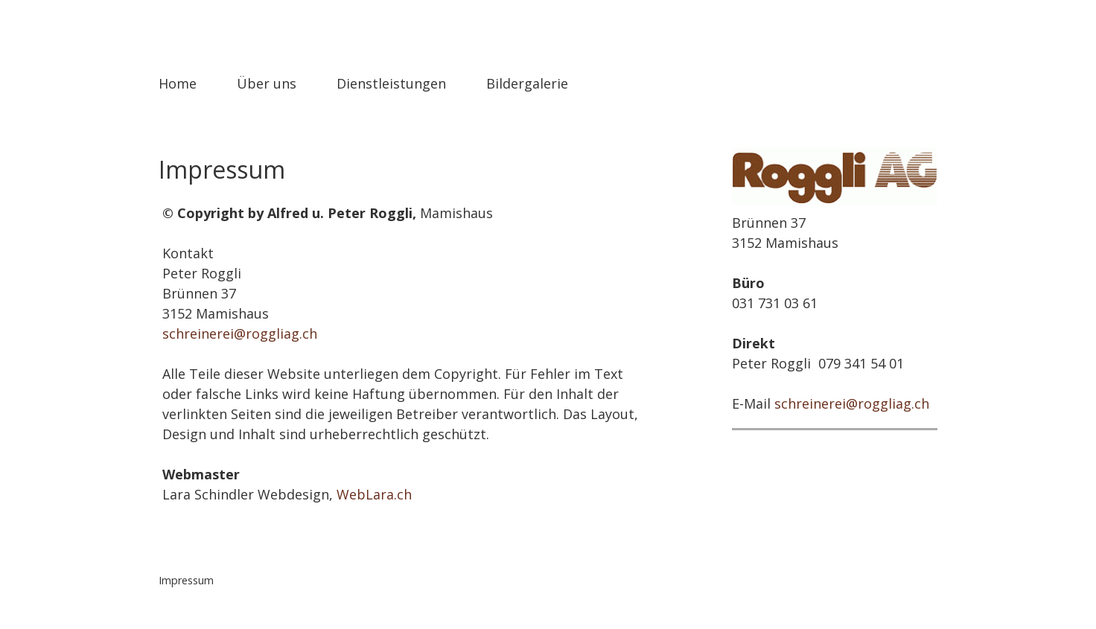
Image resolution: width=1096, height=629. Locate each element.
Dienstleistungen (391, 83)
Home (178, 83)
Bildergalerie (527, 83)
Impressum (186, 580)
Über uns (266, 83)
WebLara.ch (374, 494)
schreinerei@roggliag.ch (239, 333)
